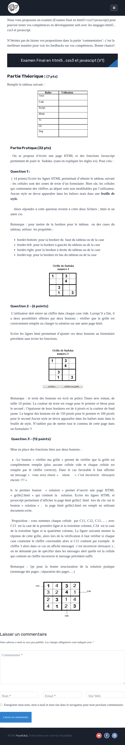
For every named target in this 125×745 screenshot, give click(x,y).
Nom (6, 696)
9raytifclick (22, 735)
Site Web (94, 696)
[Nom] (19, 695)
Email (50, 696)
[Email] (62, 695)
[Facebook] (106, 735)
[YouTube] (99, 735)
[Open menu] (114, 7)
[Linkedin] (114, 735)
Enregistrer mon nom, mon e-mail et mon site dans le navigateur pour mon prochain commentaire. (64, 705)
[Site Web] (106, 695)
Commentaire (12, 655)
